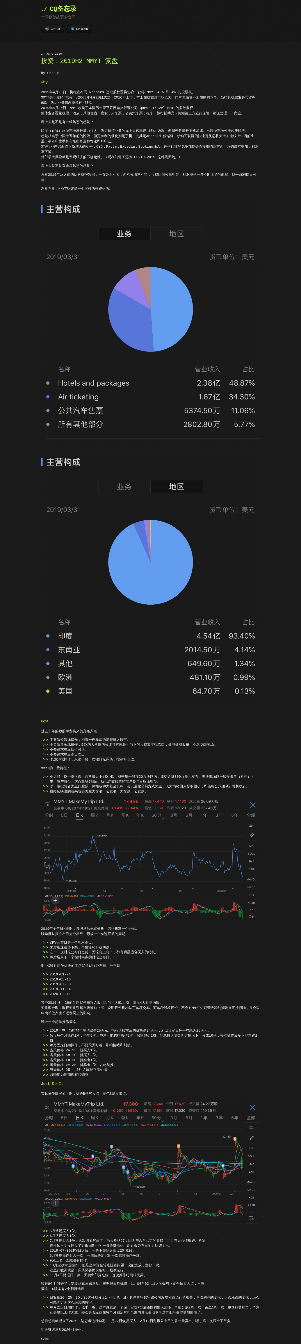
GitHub (52, 28)
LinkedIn (79, 28)
